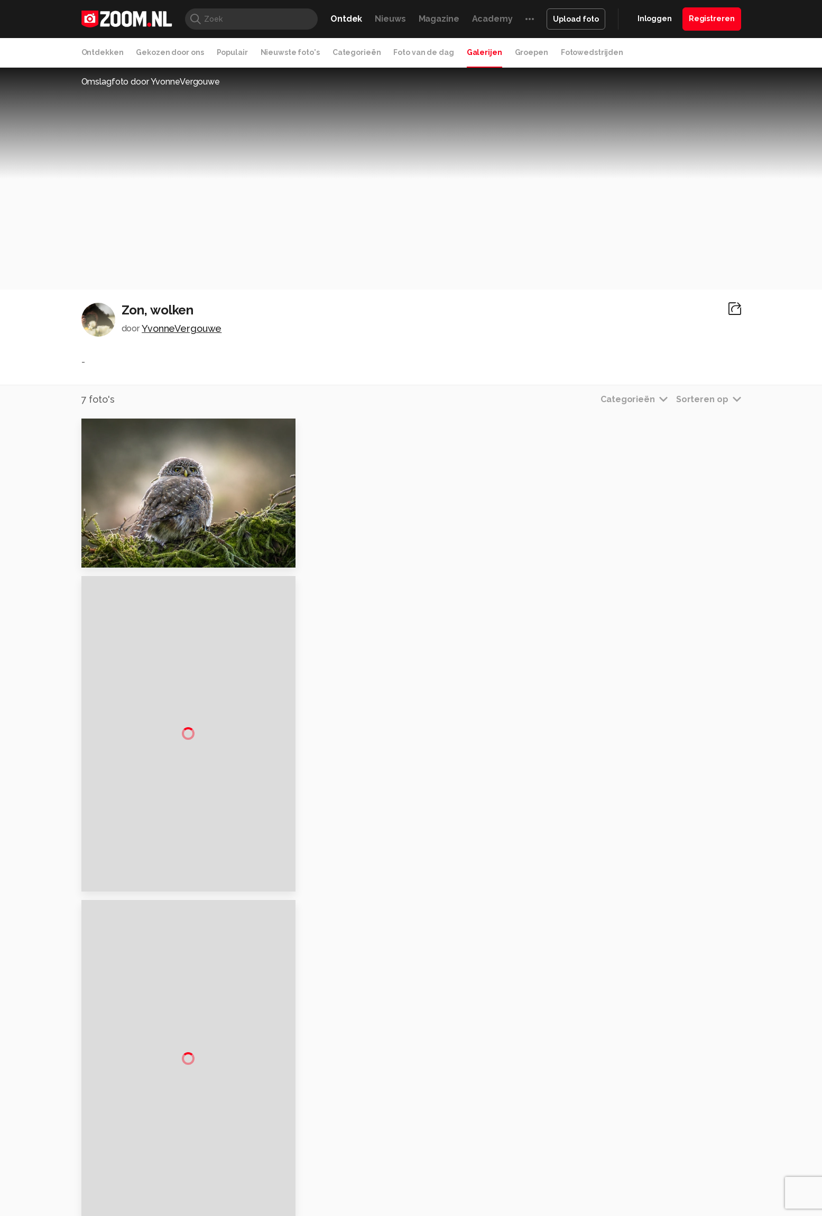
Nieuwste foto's (290, 52)
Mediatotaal (365, 1127)
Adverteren (637, 1000)
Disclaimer (635, 1019)
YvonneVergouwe (181, 328)
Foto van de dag (423, 52)
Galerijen (484, 52)
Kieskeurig (134, 1127)
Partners (632, 1057)
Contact (631, 1094)
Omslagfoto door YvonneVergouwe (150, 82)
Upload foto (576, 19)
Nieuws (390, 19)
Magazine (439, 19)
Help (625, 1075)
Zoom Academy (307, 1139)
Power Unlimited (672, 1127)
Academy (492, 19)
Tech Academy (366, 1139)
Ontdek (346, 19)
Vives (406, 1139)
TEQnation (524, 1139)
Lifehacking (488, 1127)
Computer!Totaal (262, 1127)
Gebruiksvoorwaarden (656, 1038)
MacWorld (446, 1127)
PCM (219, 1127)
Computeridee (181, 1127)
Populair (232, 52)
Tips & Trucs (318, 1127)
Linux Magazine (447, 1139)
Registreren (712, 18)
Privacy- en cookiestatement (483, 1201)
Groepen (531, 52)
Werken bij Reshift (383, 1201)
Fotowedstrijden (592, 52)
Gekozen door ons (170, 52)
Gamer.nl (569, 1127)
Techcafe (407, 1127)
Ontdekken (102, 52)
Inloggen (655, 18)
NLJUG (490, 1139)
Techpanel (530, 1127)
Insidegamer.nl (614, 1127)
